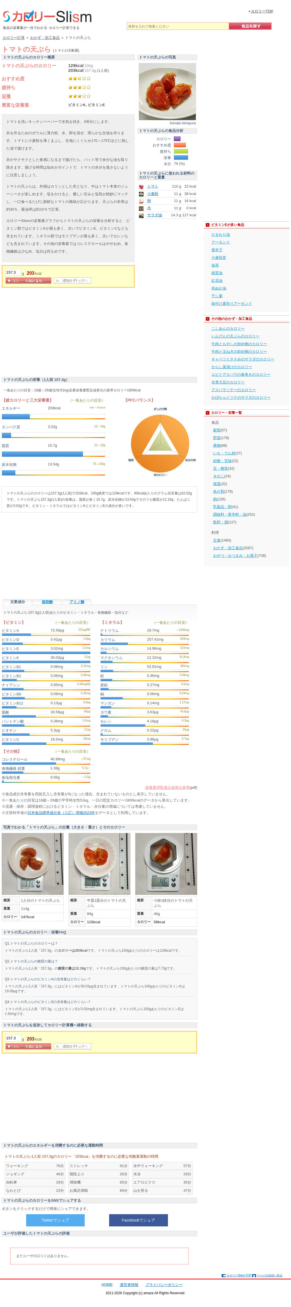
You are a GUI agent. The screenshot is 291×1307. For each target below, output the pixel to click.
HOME (107, 1284)
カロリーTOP (262, 11)
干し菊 (217, 296)
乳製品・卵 (222, 507)
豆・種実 (220, 468)
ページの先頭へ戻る (269, 1275)
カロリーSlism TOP (238, 1275)
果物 (217, 445)
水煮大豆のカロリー (228, 382)
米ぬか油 (218, 288)
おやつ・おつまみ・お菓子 (235, 555)
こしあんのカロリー (228, 328)
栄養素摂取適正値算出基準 (167, 787)
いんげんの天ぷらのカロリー (235, 336)
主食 (217, 540)
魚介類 (218, 491)
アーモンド (220, 242)
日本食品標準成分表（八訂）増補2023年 (61, 813)
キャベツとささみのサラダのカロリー (242, 359)
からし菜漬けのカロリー (231, 367)
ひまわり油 (220, 234)
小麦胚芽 (218, 257)
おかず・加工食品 (228, 548)
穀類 (217, 430)
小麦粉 (152, 194)
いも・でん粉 (224, 453)
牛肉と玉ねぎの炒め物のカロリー (239, 351)
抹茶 (215, 265)
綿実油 (217, 273)
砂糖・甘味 (222, 461)
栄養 (6, 96)
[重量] (13, 272)
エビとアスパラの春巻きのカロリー (241, 374)
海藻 (217, 484)
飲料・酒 (220, 522)
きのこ (218, 476)
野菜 (217, 438)
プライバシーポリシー (164, 1285)
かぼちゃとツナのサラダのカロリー (241, 397)
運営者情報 (129, 1285)
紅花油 (217, 280)
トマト (152, 186)
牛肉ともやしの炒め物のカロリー (239, 344)
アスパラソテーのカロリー (233, 390)
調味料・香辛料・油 (229, 514)
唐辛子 (217, 250)
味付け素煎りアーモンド (231, 303)
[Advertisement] (49, 333)
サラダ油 (154, 215)
